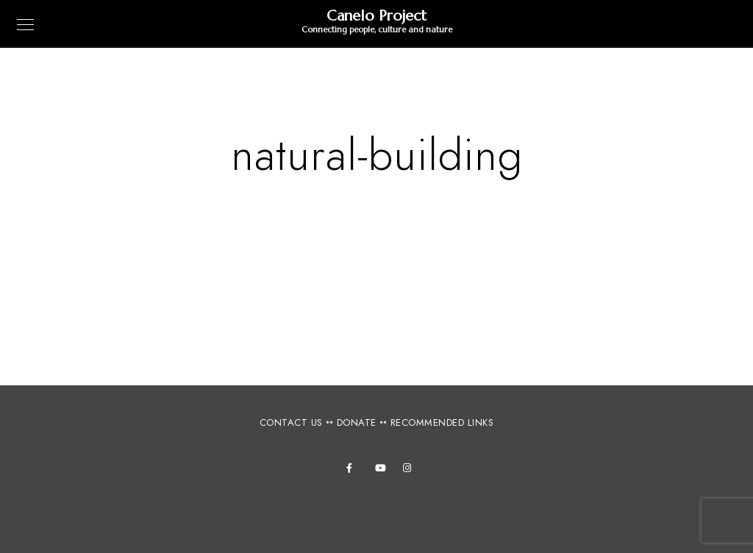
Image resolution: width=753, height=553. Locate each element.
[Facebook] (353, 470)
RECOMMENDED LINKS (442, 422)
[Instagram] (410, 470)
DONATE (356, 422)
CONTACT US (291, 422)
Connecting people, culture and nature (376, 29)
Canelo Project (376, 16)
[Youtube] (382, 470)
